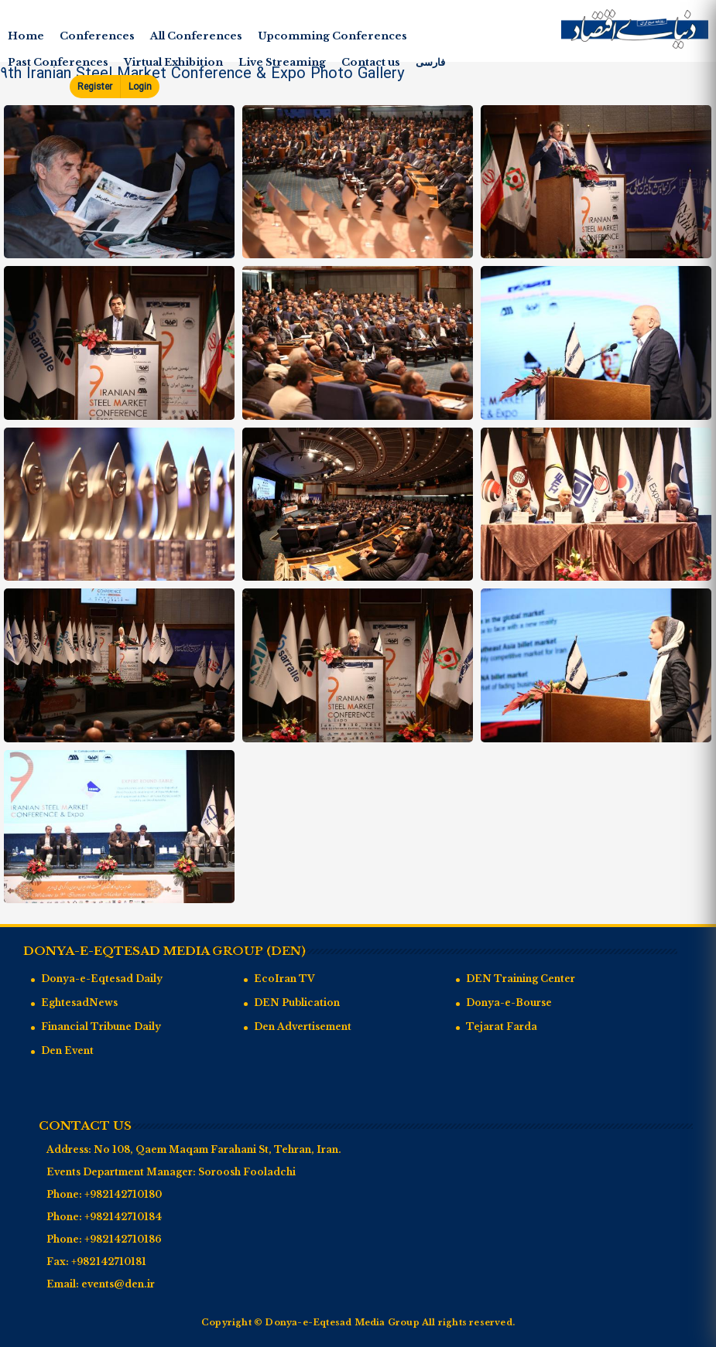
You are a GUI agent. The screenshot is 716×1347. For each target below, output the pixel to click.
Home (26, 36)
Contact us (370, 62)
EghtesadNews (79, 1002)
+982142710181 (108, 1261)
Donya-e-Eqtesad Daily (102, 978)
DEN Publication (297, 1002)
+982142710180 (123, 1194)
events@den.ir (118, 1284)
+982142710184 (123, 1217)
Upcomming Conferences (332, 36)
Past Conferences (58, 62)
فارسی (430, 62)
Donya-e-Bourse (509, 1002)
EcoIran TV (284, 978)
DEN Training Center (520, 978)
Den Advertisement (302, 1026)
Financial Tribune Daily (101, 1026)
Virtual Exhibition (173, 62)
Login (140, 87)
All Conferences (196, 36)
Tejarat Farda (501, 1026)
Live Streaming (282, 62)
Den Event (67, 1050)
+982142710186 (123, 1239)
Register (94, 87)
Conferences (97, 36)
